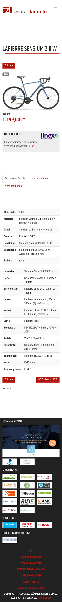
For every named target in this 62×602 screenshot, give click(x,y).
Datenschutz (31, 581)
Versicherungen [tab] (13, 185)
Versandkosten (31, 563)
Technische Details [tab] (15, 178)
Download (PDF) (48, 379)
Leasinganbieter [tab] (39, 178)
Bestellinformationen (31, 569)
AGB (31, 551)
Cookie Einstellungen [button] (31, 587)
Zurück (8, 65)
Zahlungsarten (31, 575)
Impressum (44, 597)
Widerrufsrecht (31, 557)
